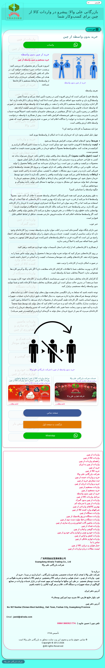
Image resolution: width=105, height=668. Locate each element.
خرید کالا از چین (92, 474)
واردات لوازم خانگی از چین (87, 542)
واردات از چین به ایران (89, 468)
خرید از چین (94, 471)
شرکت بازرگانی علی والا (88, 478)
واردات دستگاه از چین (89, 516)
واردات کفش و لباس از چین (87, 539)
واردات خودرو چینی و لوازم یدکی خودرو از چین (78, 536)
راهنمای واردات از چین (89, 465)
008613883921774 (66, 627)
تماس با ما (94, 546)
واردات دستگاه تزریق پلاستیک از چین (83, 520)
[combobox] (94, 2)
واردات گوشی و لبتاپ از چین (87, 533)
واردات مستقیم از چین (89, 490)
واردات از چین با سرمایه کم (87, 507)
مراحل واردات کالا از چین (88, 500)
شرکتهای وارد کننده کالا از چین (86, 513)
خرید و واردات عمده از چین (87, 481)
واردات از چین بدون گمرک (88, 503)
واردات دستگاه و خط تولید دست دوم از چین (79, 523)
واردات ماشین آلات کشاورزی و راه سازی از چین (77, 526)
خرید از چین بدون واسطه (88, 497)
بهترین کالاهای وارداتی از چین (86, 510)
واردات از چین (93, 458)
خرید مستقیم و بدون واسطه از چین (33, 60)
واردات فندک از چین (90, 529)
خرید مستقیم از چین (90, 494)
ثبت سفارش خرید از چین (88, 484)
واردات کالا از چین (91, 461)
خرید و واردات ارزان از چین (87, 487)
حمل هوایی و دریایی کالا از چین (86, 549)
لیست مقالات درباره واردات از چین (83, 552)
